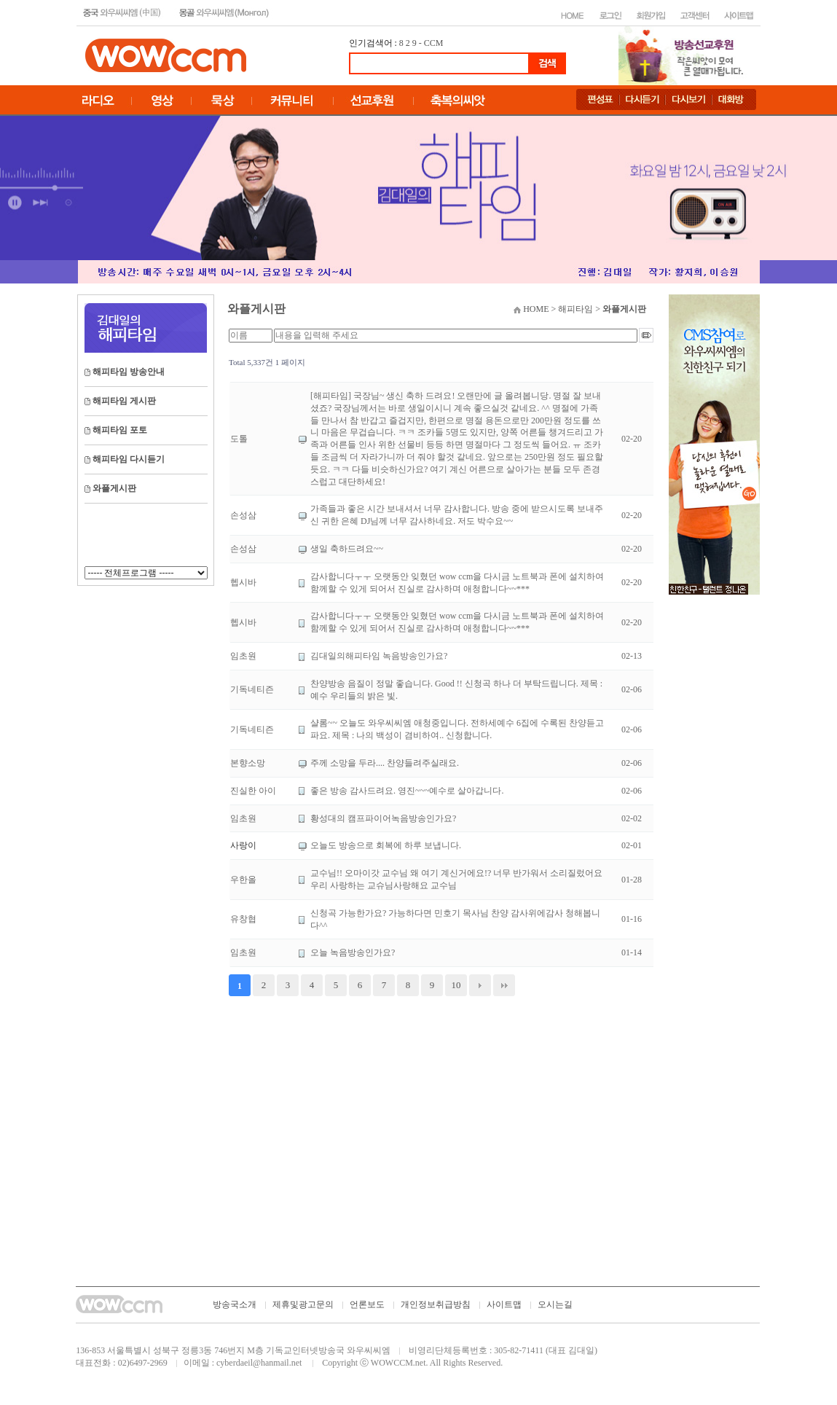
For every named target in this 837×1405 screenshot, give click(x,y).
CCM (434, 43)
